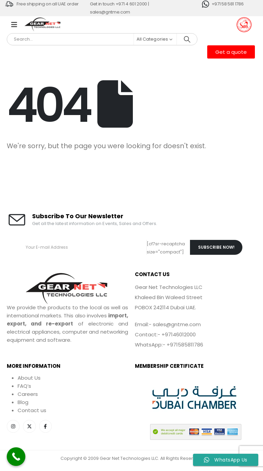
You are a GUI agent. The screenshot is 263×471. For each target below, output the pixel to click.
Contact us (32, 410)
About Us (29, 377)
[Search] (187, 39)
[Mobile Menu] (14, 24)
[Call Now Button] (16, 456)
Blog (23, 402)
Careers (28, 394)
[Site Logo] (43, 24)
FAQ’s (24, 385)
